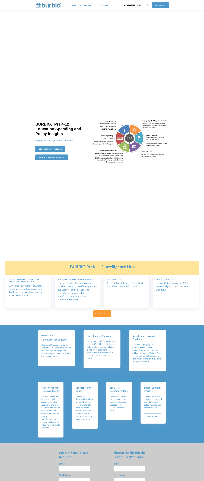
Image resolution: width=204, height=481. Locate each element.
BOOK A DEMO (102, 313)
